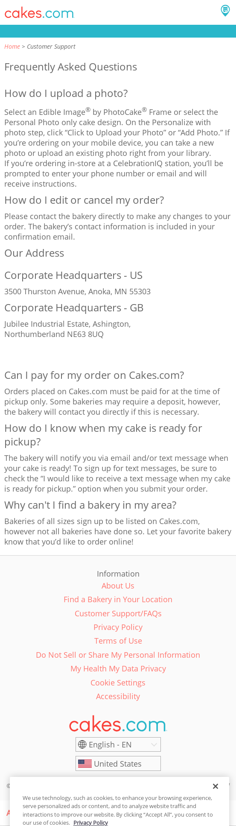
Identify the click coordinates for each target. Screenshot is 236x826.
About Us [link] (118, 585)
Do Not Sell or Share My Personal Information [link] (118, 655)
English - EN (110, 744)
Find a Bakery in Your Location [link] (118, 599)
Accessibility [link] (118, 696)
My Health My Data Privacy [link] (118, 668)
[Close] (215, 793)
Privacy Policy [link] (118, 627)
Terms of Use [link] (118, 641)
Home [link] (12, 46)
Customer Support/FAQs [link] (118, 613)
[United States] (118, 763)
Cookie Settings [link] (118, 682)
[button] (39, 12)
